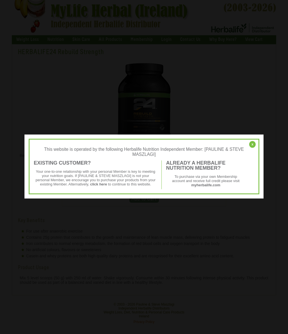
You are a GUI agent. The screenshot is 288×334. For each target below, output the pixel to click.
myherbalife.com (205, 185)
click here (98, 184)
